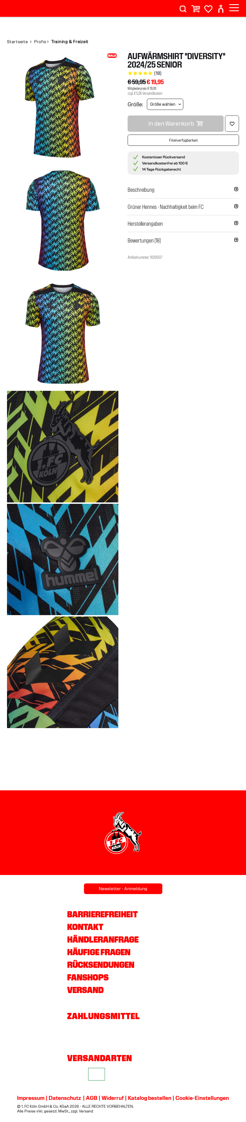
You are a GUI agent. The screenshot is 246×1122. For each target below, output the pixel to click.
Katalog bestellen (149, 1098)
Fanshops (88, 977)
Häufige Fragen (98, 952)
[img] (62, 107)
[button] (183, 189)
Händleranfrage (103, 939)
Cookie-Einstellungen (202, 1098)
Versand (85, 990)
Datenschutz (65, 1098)
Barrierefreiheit (102, 914)
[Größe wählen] (165, 104)
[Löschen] (232, 124)
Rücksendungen (100, 964)
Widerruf (113, 1098)
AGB (91, 1098)
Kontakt (85, 926)
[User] (220, 6)
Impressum (30, 1098)
